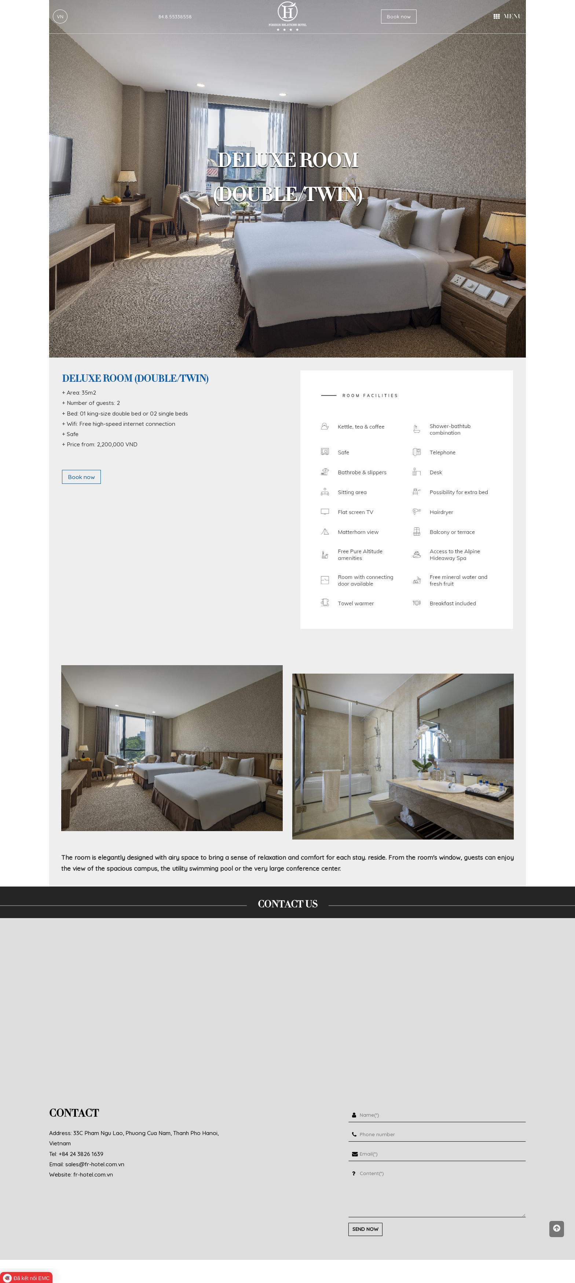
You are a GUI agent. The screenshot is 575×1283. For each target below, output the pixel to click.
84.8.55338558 (175, 16)
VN (60, 16)
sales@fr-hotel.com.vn (94, 1164)
